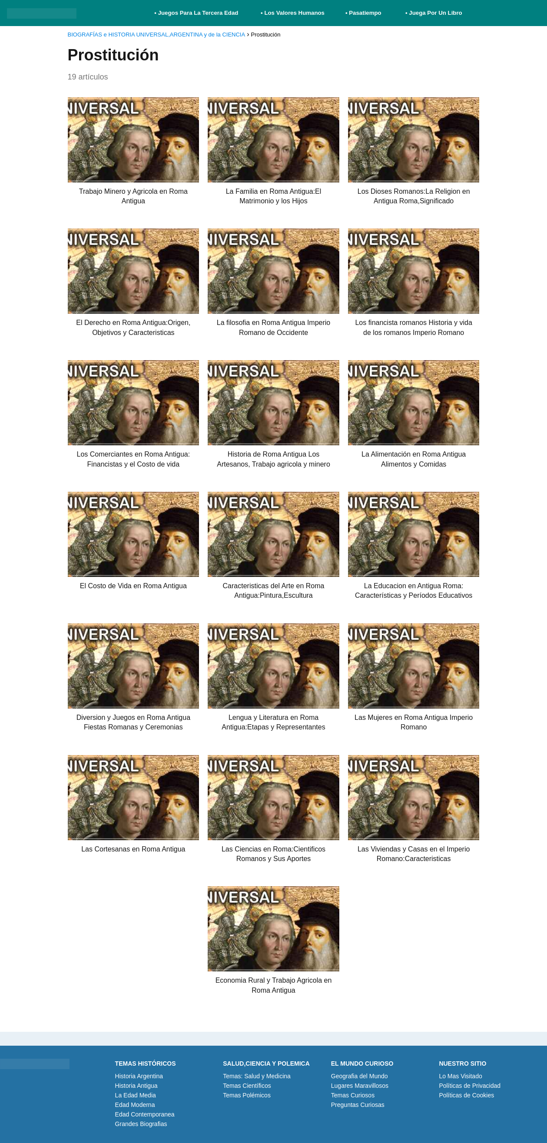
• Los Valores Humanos (293, 13)
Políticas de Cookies (466, 1095)
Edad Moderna (135, 1104)
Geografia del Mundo (359, 1076)
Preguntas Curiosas (358, 1104)
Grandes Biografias (141, 1123)
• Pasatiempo (363, 13)
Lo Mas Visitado (460, 1076)
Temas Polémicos (247, 1095)
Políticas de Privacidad (470, 1085)
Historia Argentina (139, 1076)
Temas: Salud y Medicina (257, 1076)
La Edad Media (135, 1095)
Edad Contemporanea (145, 1114)
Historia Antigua (136, 1085)
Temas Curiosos (353, 1095)
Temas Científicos (247, 1085)
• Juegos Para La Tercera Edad (197, 13)
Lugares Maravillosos (359, 1085)
